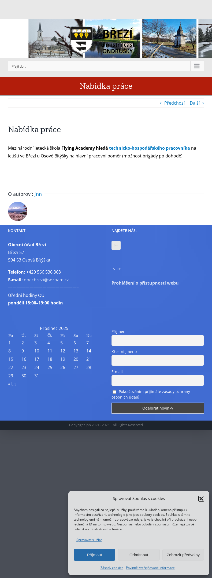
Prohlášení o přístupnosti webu (145, 283)
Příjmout (94, 555)
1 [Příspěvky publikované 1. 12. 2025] (9, 343)
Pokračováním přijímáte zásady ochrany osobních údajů (150, 394)
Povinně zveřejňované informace (150, 567)
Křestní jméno (124, 351)
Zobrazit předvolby (183, 555)
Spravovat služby (89, 539)
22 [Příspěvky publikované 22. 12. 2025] (10, 367)
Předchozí (174, 103)
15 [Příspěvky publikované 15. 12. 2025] (10, 359)
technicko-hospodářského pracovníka (150, 148)
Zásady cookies (112, 567)
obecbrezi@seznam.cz (46, 280)
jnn (38, 194)
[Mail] (116, 245)
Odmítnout (138, 555)
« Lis (12, 384)
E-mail (117, 371)
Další (195, 103)
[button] (201, 498)
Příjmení (119, 331)
